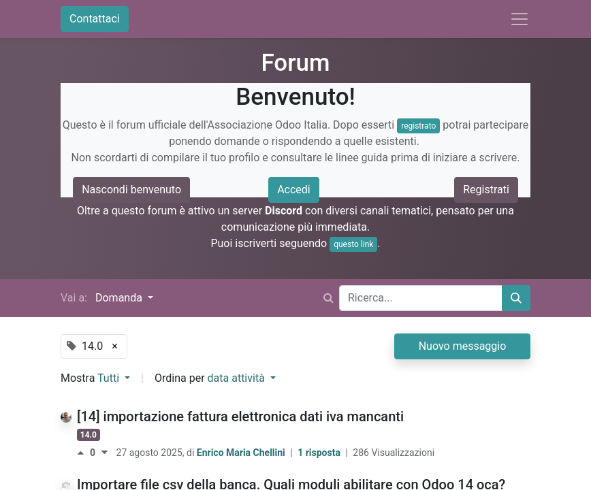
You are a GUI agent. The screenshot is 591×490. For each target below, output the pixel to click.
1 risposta (320, 452)
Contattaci (94, 18)
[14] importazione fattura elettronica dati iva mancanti (240, 416)
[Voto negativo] (104, 452)
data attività (238, 378)
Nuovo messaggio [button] (463, 346)
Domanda (120, 297)
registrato (418, 126)
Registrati (486, 189)
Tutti (109, 378)
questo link (353, 244)
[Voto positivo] (83, 452)
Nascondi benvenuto (131, 189)
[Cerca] (516, 298)
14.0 (88, 435)
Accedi (293, 189)
